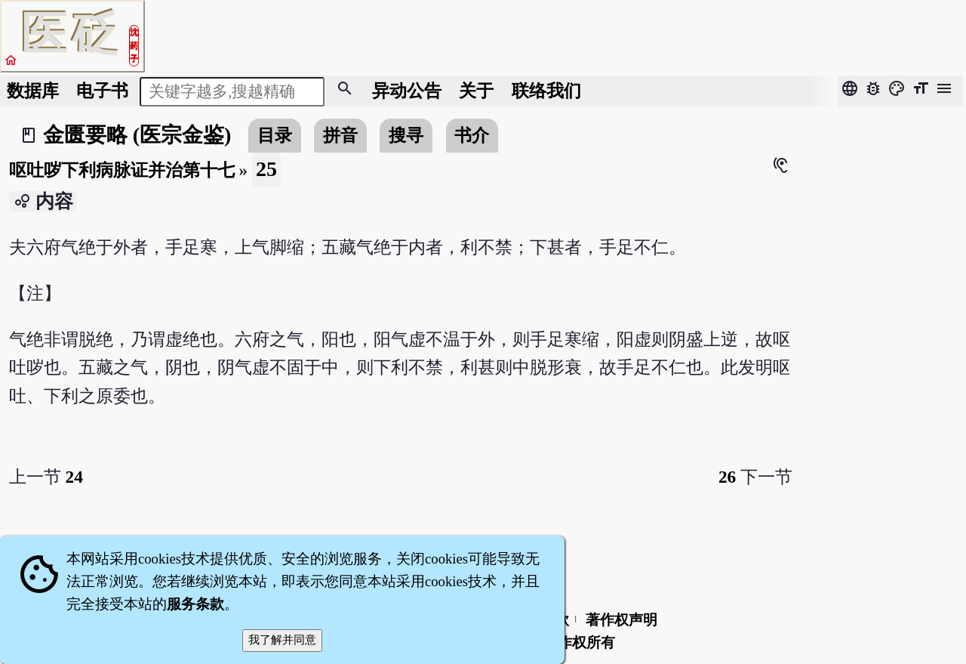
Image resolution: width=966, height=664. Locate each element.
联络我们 (546, 90)
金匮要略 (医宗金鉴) (137, 135)
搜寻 (406, 135)
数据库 (33, 90)
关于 (476, 90)
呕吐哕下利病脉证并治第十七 (122, 170)
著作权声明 (621, 620)
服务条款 (195, 604)
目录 (274, 135)
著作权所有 (579, 642)
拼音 (340, 135)
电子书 (102, 90)
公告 (406, 90)
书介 (471, 135)
